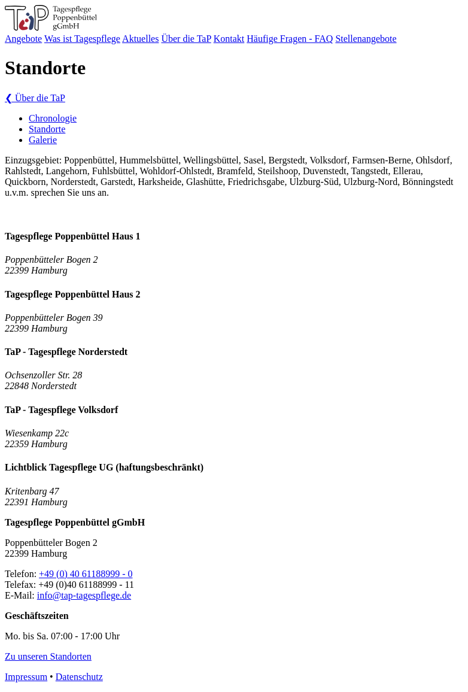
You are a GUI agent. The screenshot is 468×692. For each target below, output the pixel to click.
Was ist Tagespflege (82, 39)
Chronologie (53, 118)
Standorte (47, 129)
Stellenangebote (365, 39)
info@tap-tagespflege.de (84, 595)
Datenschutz (79, 677)
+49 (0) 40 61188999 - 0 (85, 574)
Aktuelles (140, 39)
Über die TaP (186, 39)
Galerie (43, 140)
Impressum (26, 677)
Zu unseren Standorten (48, 656)
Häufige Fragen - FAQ (290, 39)
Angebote (23, 39)
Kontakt (229, 39)
